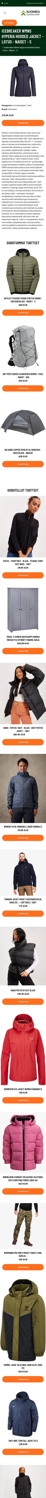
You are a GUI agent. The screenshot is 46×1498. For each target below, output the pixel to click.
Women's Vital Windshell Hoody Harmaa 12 (23, 826)
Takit (29, 105)
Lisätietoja (23, 123)
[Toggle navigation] (5, 13)
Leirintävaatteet (19, 105)
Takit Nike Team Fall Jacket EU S (23, 1440)
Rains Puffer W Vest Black (23, 990)
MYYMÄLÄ (9, 23)
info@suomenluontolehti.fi (35, 3)
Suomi (6, 3)
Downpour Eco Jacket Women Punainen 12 (23, 1089)
